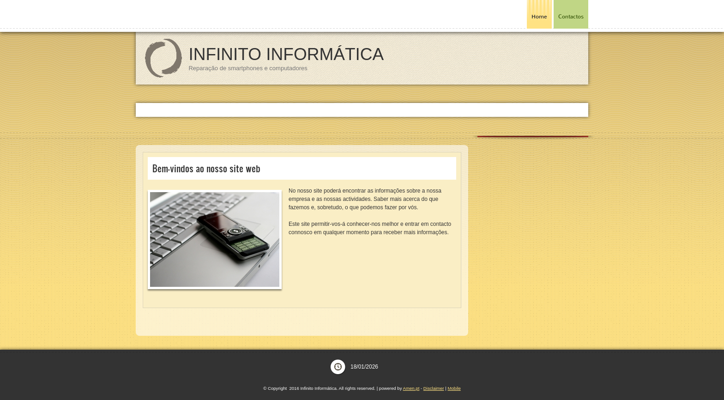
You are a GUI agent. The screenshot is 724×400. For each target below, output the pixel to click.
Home (539, 16)
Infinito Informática (286, 54)
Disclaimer (433, 388)
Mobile (453, 388)
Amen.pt (411, 388)
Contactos (571, 16)
